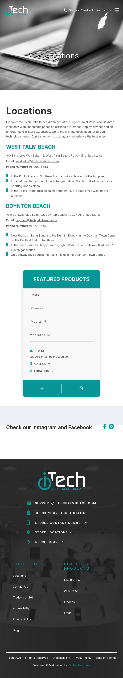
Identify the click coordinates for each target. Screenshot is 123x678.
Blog (16, 630)
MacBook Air (73, 580)
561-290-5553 (38, 166)
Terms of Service (105, 657)
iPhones (69, 602)
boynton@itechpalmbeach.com (36, 220)
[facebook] (104, 426)
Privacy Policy (22, 619)
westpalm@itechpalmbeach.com (37, 161)
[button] (87, 10)
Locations (19, 575)
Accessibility (21, 608)
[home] (16, 10)
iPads (67, 613)
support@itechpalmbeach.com (50, 356)
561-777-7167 (38, 226)
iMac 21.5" (71, 591)
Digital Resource (79, 665)
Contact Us (20, 586)
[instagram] (113, 426)
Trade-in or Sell (23, 597)
